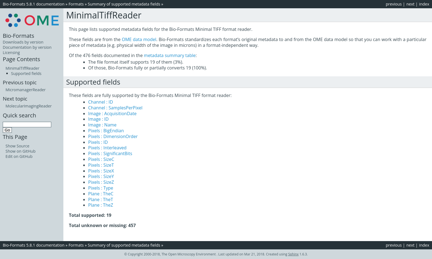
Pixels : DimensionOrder (113, 136)
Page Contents (21, 59)
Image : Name (102, 125)
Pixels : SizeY (101, 176)
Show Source (17, 146)
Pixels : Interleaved (107, 148)
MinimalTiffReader (22, 68)
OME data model (139, 39)
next (410, 4)
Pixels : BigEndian (106, 131)
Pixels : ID (98, 142)
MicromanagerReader (26, 89)
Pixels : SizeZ (101, 182)
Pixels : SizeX (101, 171)
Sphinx (293, 254)
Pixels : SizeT (101, 165)
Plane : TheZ (100, 205)
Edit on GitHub (19, 156)
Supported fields (26, 73)
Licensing (11, 52)
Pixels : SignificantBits (110, 153)
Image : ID (98, 119)
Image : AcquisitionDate (112, 113)
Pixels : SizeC (101, 159)
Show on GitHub (21, 151)
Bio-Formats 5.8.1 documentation (33, 4)
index (424, 4)
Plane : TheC (101, 194)
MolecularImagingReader (29, 106)
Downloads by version (23, 42)
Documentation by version (27, 47)
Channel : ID (100, 102)
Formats (76, 4)
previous (394, 4)
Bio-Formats (18, 35)
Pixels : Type (100, 188)
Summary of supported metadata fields (124, 4)
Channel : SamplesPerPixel (115, 108)
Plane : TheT (100, 199)
